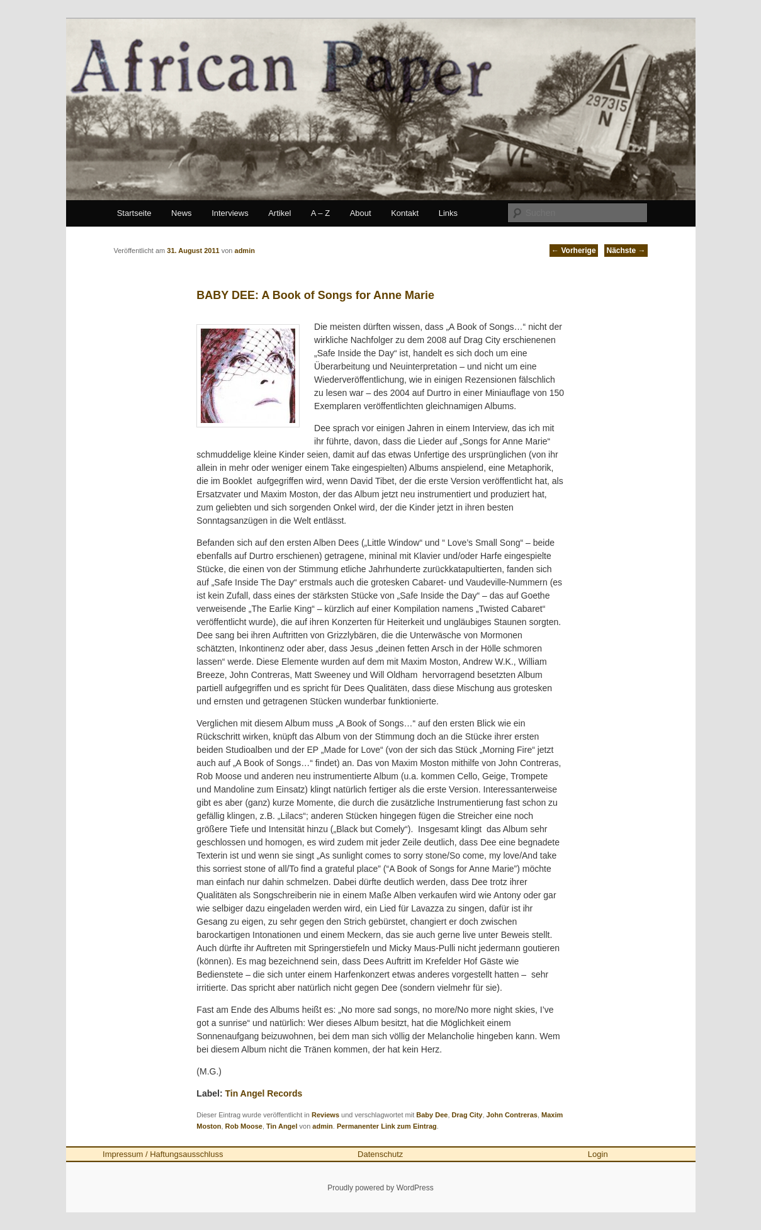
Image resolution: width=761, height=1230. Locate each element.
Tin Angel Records (263, 1093)
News (181, 213)
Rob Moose (243, 1126)
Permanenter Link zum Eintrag (387, 1126)
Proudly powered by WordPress (380, 1187)
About (360, 213)
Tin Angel (282, 1126)
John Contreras (512, 1115)
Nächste (625, 250)
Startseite (134, 213)
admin (322, 1126)
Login (598, 1154)
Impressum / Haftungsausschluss (163, 1154)
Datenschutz (380, 1154)
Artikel (279, 213)
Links (448, 213)
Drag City (467, 1115)
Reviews (325, 1115)
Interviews (230, 213)
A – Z (320, 213)
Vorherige (573, 250)
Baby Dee (432, 1115)
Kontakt (405, 213)
